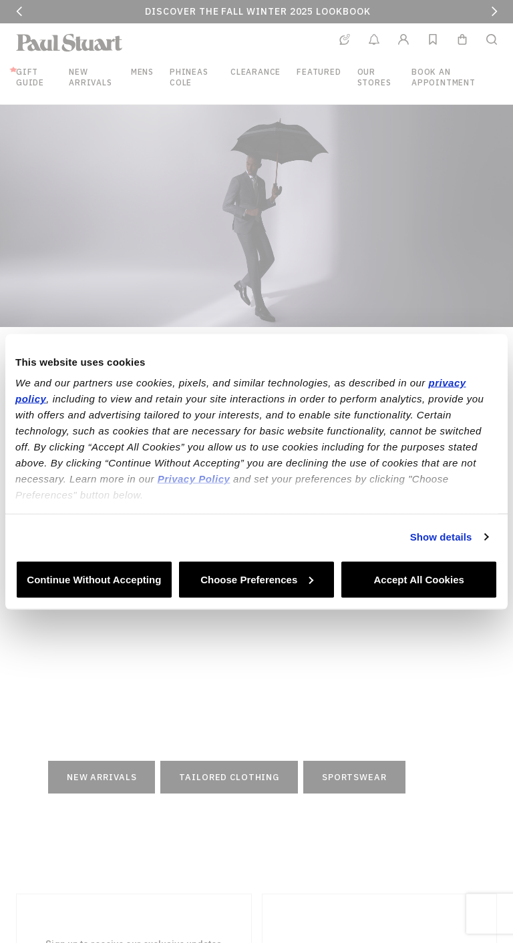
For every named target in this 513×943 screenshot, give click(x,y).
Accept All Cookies (419, 579)
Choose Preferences (256, 579)
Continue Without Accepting (94, 579)
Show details (441, 537)
